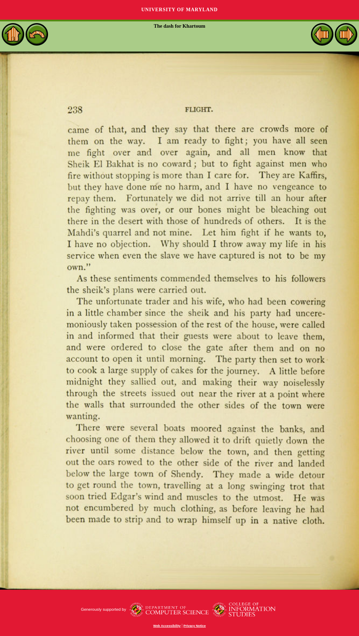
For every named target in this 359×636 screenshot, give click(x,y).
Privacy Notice (194, 626)
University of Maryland (179, 9)
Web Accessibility (167, 626)
